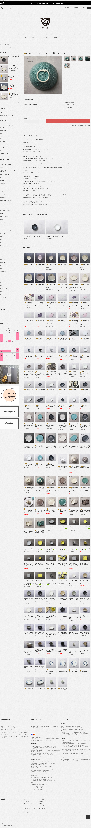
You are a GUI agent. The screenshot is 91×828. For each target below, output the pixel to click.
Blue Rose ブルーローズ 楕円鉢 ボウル (40, 689)
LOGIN (83, 7)
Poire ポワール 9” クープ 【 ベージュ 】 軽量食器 (62, 633)
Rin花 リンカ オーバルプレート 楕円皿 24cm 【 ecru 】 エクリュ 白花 (13, 94)
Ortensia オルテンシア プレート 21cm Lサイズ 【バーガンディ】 (40, 510)
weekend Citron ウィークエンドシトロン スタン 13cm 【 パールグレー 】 (28, 565)
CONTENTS (55, 37)
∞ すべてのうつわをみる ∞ (10, 45)
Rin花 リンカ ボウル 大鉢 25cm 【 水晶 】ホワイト (85, 373)
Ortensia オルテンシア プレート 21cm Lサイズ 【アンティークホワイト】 (29, 510)
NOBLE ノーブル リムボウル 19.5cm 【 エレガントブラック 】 (51, 464)
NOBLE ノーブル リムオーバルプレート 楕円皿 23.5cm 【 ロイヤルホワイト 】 (62, 447)
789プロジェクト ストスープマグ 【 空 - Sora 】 (62, 356)
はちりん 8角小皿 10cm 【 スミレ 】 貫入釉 (40, 265)
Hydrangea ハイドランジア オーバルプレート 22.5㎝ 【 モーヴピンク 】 (51, 322)
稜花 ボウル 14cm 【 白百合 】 (74, 406)
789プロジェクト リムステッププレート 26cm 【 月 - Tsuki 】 (85, 340)
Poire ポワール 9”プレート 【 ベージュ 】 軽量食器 (62, 600)
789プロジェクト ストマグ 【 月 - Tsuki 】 (51, 356)
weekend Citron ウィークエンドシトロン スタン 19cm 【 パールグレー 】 (51, 565)
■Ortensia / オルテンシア (9, 47)
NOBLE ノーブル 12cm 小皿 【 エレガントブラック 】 (51, 425)
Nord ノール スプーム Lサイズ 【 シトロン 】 (62, 527)
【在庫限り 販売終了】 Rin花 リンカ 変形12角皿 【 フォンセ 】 (51, 373)
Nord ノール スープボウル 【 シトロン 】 (40, 549)
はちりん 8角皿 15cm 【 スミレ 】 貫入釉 (73, 265)
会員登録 (41, 801)
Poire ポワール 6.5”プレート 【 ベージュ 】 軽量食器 (85, 582)
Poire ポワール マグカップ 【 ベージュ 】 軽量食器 (84, 650)
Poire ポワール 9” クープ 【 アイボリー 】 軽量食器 (51, 634)
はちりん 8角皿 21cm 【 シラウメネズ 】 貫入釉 (51, 286)
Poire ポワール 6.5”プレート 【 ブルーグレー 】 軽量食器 (28, 600)
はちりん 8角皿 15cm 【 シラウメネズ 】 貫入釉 (84, 266)
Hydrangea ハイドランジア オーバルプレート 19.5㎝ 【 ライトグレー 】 (62, 304)
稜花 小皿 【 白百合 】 (28, 390)
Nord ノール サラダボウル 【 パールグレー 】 (51, 549)
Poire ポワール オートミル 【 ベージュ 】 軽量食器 (84, 616)
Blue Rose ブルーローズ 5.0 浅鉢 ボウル (85, 670)
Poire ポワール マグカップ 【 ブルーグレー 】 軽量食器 (28, 668)
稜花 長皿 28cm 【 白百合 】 (28, 406)
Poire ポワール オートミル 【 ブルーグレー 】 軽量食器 (28, 634)
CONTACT (65, 37)
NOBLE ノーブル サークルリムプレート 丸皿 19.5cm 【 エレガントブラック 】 (85, 425)
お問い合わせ (42, 808)
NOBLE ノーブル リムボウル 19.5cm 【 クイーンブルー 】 (40, 464)
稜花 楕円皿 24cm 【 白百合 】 (74, 390)
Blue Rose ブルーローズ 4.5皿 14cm (51, 670)
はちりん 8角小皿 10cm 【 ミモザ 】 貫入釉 (28, 265)
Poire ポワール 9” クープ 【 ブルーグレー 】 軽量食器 (74, 634)
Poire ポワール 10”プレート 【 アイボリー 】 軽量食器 (28, 616)
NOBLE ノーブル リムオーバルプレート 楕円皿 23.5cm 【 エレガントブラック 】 (85, 447)
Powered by (9, 825)
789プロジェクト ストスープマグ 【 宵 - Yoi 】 (74, 356)
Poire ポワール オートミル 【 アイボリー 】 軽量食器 (73, 617)
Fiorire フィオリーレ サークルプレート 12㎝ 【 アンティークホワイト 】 (13, 76)
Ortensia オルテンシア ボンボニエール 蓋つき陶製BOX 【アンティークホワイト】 (74, 510)
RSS (24, 812)
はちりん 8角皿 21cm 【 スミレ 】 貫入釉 (40, 285)
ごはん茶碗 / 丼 (7, 44)
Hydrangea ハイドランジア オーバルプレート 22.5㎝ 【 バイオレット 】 (40, 322)
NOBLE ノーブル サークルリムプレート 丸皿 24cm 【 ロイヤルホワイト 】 (28, 447)
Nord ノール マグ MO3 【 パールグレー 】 (73, 549)
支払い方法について (28, 801)
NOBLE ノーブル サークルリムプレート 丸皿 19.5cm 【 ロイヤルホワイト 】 (62, 425)
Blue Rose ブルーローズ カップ (51, 689)
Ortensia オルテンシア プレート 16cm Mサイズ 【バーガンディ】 (62, 489)
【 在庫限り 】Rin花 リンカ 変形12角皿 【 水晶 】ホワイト (73, 373)
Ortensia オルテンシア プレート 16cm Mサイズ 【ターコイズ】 (85, 489)
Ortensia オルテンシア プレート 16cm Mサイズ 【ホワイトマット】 (74, 489)
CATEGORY (34, 37)
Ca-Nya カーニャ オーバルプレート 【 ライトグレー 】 (28, 304)
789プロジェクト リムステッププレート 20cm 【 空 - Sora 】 (28, 340)
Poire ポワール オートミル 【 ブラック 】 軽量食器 (39, 634)
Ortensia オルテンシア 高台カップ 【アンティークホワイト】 (62, 468)
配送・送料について (28, 803)
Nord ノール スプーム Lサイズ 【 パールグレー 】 (51, 527)
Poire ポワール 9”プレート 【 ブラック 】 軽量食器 (84, 600)
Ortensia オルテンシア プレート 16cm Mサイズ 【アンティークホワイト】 (51, 489)
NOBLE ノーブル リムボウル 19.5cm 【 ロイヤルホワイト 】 (28, 464)
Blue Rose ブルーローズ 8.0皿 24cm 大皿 (73, 670)
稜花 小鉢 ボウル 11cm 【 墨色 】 (32, 236)
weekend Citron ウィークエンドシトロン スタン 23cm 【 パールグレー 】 (73, 565)
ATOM (27, 812)
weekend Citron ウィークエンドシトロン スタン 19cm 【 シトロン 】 (62, 564)
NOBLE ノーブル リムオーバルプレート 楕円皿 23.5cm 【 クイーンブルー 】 (74, 447)
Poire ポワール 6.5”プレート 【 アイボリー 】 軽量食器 (74, 582)
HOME (25, 37)
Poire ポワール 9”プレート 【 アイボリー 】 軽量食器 (51, 600)
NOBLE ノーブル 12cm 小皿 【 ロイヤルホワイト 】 (28, 425)
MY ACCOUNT (67, 7)
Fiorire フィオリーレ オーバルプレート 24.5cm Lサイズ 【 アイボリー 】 (13, 85)
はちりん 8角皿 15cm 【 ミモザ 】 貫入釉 (62, 265)
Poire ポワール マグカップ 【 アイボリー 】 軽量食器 (73, 651)
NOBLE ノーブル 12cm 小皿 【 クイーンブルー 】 (40, 425)
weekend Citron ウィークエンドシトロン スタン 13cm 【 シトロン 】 (40, 564)
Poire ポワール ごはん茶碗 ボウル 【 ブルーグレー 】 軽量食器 (51, 650)
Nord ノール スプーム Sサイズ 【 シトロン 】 (85, 527)
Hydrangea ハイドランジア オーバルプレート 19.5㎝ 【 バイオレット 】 (74, 304)
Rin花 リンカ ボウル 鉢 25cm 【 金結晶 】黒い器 (62, 373)
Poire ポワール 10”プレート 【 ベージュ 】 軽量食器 (40, 616)
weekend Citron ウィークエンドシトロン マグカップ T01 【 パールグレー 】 (51, 582)
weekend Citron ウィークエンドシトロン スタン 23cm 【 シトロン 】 (85, 564)
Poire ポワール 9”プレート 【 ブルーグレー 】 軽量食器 (73, 600)
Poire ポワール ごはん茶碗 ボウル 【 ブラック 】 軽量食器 (62, 650)
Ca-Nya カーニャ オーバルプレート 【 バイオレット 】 (40, 304)
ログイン (41, 803)
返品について (74, 125)
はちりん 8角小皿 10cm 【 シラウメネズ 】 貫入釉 (51, 266)
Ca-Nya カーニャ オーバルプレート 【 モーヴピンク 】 (51, 304)
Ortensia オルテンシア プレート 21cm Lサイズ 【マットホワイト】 (51, 510)
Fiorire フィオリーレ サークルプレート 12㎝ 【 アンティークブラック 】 (13, 58)
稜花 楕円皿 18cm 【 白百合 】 (51, 390)
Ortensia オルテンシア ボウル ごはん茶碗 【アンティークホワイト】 (74, 468)
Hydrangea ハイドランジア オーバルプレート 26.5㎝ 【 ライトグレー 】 (62, 322)
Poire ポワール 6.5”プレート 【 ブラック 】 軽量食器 (40, 600)
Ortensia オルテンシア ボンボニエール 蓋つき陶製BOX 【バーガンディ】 (85, 510)
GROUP (44, 37)
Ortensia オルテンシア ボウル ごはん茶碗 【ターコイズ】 (40, 489)
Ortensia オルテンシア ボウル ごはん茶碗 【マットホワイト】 (29, 489)
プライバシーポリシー (28, 810)
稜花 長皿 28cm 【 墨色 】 (39, 406)
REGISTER (76, 7)
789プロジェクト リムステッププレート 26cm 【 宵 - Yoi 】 (73, 340)
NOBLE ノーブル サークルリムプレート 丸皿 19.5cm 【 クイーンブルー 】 (74, 425)
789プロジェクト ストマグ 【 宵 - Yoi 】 (40, 356)
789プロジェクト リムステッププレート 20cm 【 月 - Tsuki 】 (51, 340)
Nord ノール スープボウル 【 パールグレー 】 (29, 549)
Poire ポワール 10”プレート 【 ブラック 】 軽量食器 (62, 616)
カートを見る (42, 805)
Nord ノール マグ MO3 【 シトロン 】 (85, 549)
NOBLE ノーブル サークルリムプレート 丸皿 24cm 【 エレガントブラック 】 (51, 447)
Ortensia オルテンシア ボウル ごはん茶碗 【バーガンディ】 (85, 467)
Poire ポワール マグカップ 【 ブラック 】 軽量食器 (39, 668)
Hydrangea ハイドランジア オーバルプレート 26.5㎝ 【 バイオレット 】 (74, 322)
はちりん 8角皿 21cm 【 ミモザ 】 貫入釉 (28, 285)
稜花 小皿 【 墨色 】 (40, 390)
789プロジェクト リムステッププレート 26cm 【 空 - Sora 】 (62, 340)
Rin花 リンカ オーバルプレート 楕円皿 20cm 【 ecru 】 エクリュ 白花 (13, 67)
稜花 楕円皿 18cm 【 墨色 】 (62, 390)
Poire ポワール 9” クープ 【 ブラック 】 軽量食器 (84, 633)
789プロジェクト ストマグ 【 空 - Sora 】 (28, 356)
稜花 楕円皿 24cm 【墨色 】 (85, 390)
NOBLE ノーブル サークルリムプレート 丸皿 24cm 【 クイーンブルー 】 (40, 447)
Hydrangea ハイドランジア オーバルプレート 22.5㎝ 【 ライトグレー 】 (28, 322)
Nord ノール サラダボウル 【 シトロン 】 (62, 549)
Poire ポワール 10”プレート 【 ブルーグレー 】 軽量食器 (51, 616)
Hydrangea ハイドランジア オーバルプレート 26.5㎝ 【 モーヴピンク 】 (85, 322)
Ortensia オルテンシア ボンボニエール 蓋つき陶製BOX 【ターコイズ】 (40, 532)
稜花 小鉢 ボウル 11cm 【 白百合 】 (55, 236)
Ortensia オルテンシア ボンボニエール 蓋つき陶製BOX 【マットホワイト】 (29, 532)
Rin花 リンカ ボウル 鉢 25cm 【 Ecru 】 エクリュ (84, 286)
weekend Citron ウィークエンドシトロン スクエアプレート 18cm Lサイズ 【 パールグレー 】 (29, 582)
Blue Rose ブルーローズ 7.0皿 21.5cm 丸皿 (62, 670)
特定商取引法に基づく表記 (84, 125)
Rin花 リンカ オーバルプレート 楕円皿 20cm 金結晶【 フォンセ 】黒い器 (28, 373)
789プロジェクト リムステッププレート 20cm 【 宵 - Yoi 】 (40, 340)
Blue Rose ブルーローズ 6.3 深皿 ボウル (28, 689)
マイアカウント (42, 799)
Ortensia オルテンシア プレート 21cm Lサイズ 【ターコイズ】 (62, 510)
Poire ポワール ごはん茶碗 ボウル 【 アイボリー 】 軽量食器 (28, 651)
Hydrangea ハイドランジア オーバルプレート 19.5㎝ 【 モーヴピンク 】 (85, 304)
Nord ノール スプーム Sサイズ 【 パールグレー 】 (74, 527)
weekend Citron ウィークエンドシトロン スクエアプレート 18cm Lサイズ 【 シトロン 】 (40, 582)
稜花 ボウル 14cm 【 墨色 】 (85, 406)
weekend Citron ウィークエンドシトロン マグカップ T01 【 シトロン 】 (62, 582)
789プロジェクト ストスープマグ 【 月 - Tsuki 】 (85, 356)
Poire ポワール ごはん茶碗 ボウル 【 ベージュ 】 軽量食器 (39, 650)
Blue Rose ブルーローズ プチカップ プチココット (62, 690)
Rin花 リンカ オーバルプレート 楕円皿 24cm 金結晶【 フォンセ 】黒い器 (39, 373)
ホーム (1, 44)
